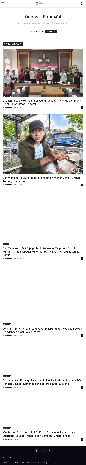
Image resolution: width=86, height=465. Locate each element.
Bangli (5, 244)
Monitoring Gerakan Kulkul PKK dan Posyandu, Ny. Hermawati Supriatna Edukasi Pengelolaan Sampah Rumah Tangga (40, 434)
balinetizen (7, 107)
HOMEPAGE (51, 31)
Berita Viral (7, 96)
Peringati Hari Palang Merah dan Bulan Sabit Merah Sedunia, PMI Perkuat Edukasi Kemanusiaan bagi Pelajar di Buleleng (42, 382)
